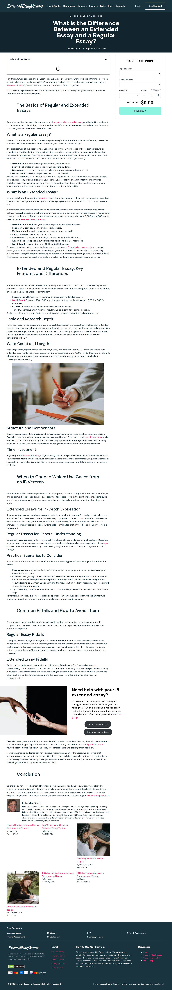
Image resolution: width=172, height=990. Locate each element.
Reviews (93, 6)
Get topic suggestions (98, 732)
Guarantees (69, 6)
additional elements (96, 437)
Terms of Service (58, 956)
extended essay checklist (33, 219)
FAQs (102, 6)
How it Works (53, 6)
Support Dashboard (152, 955)
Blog (110, 6)
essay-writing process (98, 795)
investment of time (30, 455)
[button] (106, 59)
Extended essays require (80, 247)
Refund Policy (57, 968)
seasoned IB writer (16, 85)
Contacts (120, 6)
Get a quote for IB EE (98, 724)
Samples (82, 6)
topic (105, 543)
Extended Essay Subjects (86, 16)
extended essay (46, 198)
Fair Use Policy (57, 952)
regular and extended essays (67, 122)
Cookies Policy (57, 959)
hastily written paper (93, 744)
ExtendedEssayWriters (25, 6)
